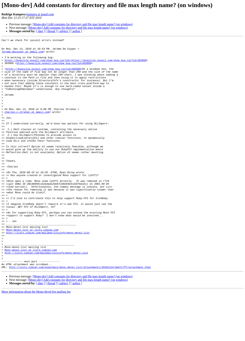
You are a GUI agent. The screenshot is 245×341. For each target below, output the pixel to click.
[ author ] (76, 31)
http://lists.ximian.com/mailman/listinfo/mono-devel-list (48, 271)
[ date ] (40, 31)
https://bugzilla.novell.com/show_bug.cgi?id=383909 (53, 68)
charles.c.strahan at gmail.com (27, 127)
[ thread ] (51, 31)
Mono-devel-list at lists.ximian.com (32, 268)
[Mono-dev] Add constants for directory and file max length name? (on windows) (83, 24)
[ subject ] (64, 31)
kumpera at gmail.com (40, 14)
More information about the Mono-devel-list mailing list (36, 337)
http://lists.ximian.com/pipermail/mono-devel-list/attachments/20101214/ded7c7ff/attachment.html (80, 313)
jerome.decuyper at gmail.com (22, 54)
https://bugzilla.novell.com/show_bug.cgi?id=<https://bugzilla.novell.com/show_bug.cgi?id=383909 (75, 64)
